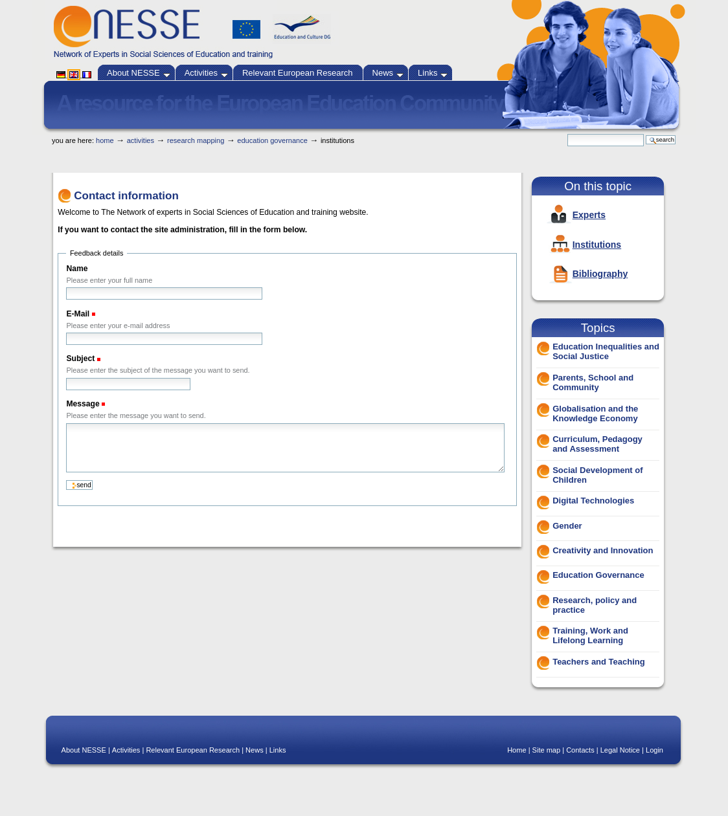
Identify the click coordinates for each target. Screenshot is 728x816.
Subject (81, 358)
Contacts (580, 750)
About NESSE (138, 73)
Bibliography (600, 274)
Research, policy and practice (594, 605)
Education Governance (272, 140)
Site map (546, 750)
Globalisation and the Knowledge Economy (595, 413)
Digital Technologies (593, 500)
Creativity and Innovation (602, 550)
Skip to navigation (387, 130)
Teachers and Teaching (598, 662)
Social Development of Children (597, 475)
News (388, 73)
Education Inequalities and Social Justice (605, 351)
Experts (589, 215)
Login (654, 750)
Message (84, 403)
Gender (567, 526)
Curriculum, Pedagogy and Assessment (597, 444)
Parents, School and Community (592, 382)
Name (76, 268)
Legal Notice (620, 750)
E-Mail (78, 313)
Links (433, 73)
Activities (206, 73)
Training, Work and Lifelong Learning (590, 635)
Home (105, 140)
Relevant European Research (297, 73)
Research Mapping (195, 140)
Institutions (597, 244)
